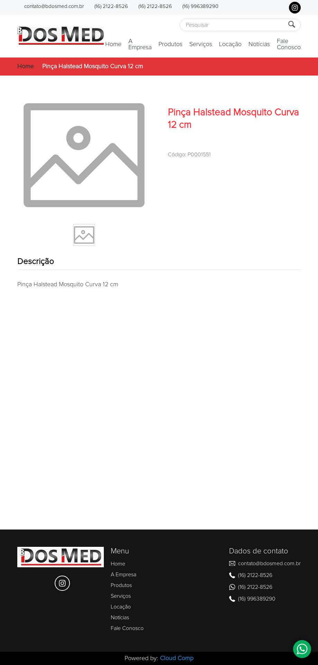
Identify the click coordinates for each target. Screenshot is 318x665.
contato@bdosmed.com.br (54, 6)
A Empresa (140, 44)
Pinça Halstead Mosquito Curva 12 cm (92, 66)
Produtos (170, 44)
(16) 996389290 (200, 6)
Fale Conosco (289, 44)
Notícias (259, 44)
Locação (230, 44)
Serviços (200, 44)
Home (113, 44)
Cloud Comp (176, 658)
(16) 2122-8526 (111, 6)
